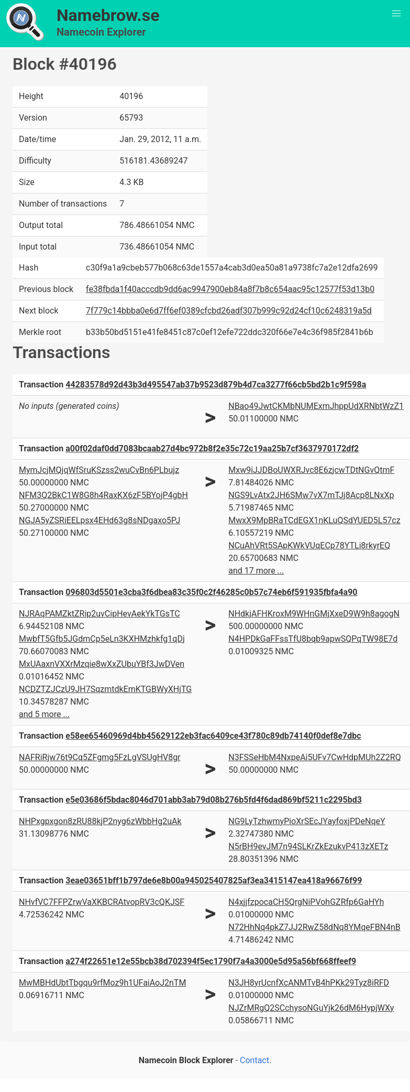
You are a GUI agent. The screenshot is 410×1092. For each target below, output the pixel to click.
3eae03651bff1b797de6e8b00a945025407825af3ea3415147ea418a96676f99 (213, 880)
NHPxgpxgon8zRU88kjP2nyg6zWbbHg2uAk (100, 821)
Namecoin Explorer (101, 32)
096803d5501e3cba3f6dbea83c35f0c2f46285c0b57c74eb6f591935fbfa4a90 (211, 592)
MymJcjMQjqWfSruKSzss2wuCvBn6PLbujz (99, 470)
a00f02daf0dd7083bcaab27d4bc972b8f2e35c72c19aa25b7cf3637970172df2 (212, 448)
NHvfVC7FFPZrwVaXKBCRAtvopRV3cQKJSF (101, 902)
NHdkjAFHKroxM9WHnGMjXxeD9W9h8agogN (314, 614)
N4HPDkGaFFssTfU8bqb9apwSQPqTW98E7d (312, 639)
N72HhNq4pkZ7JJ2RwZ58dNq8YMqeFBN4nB (314, 927)
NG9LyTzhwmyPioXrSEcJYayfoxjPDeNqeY (306, 821)
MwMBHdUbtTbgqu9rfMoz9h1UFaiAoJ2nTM (102, 983)
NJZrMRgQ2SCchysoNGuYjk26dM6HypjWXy (311, 1008)
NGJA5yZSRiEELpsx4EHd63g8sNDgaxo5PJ (99, 520)
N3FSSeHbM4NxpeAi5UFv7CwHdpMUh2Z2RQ (314, 757)
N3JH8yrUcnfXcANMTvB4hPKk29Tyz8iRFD (308, 983)
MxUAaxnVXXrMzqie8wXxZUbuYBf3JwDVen (101, 664)
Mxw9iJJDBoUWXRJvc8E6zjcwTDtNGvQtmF (311, 470)
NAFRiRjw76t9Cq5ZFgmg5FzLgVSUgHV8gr (100, 757)
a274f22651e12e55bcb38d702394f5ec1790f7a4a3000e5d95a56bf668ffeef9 (210, 961)
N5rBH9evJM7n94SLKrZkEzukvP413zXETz (308, 846)
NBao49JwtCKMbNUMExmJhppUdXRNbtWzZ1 (316, 406)
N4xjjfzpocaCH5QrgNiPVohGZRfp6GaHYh (306, 902)
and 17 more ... (256, 571)
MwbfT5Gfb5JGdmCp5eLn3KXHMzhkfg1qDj (102, 639)
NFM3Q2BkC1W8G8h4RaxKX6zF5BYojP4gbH (103, 495)
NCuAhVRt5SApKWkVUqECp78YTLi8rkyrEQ (309, 545)
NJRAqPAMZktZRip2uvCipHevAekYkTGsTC (99, 614)
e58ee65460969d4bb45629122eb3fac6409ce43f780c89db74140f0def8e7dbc (213, 736)
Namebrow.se (108, 15)
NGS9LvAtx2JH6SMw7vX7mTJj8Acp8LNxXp (311, 495)
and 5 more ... (44, 714)
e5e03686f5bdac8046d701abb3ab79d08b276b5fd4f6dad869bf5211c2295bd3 (213, 800)
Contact (254, 1060)
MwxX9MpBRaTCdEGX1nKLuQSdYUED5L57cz (314, 520)
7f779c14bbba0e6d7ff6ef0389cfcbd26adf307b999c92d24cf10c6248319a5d (229, 311)
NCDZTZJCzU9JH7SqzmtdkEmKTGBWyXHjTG (105, 689)
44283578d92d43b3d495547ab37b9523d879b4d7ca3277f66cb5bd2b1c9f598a (215, 385)
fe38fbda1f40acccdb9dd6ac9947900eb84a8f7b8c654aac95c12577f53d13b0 (230, 289)
